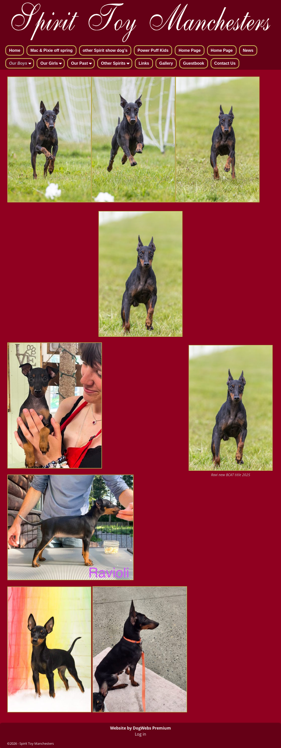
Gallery (166, 63)
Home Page (189, 50)
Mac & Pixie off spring (51, 50)
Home (14, 50)
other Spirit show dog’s (105, 50)
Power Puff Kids (153, 50)
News (248, 50)
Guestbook (193, 63)
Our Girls (52, 63)
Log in (140, 734)
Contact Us (225, 63)
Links (144, 63)
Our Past (82, 63)
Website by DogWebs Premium (140, 728)
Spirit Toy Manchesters (36, 743)
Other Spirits (116, 63)
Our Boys (21, 63)
